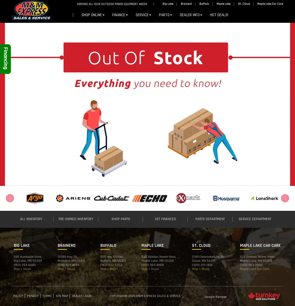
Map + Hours (22, 269)
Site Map (62, 296)
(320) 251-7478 (202, 265)
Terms (47, 296)
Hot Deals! (219, 15)
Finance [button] (120, 15)
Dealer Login (81, 296)
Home (73, 16)
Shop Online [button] (93, 15)
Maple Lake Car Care (254, 269)
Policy (18, 296)
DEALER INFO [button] (191, 15)
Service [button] (143, 15)
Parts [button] (165, 15)
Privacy (33, 296)
